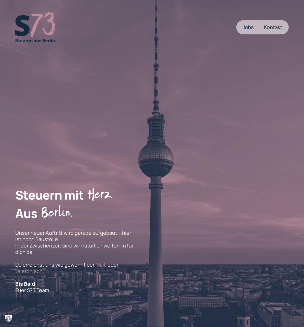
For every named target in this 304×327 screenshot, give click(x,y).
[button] (8, 318)
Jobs (248, 27)
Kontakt (273, 27)
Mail (100, 264)
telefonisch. (29, 271)
